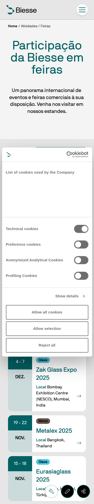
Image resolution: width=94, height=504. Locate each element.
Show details (67, 296)
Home (12, 26)
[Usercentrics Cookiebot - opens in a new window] (67, 154)
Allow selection (47, 328)
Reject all (47, 345)
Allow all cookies (47, 312)
